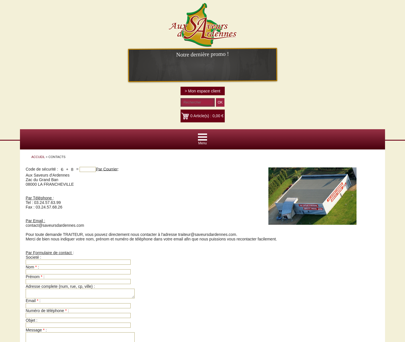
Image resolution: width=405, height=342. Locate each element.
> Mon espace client (202, 91)
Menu (202, 143)
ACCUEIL (38, 157)
